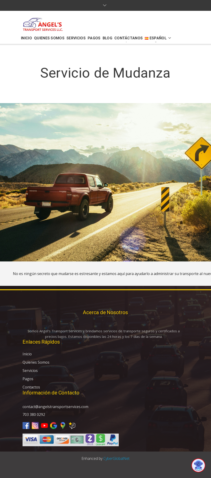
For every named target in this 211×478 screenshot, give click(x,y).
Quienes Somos (36, 362)
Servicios (30, 370)
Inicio (27, 353)
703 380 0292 (34, 414)
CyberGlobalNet (116, 458)
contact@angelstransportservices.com (55, 406)
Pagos (28, 378)
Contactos (31, 387)
